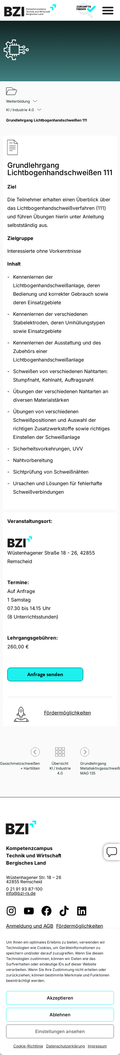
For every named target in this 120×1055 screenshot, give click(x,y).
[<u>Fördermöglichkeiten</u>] (21, 714)
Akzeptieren (60, 998)
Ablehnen (60, 1015)
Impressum (97, 1046)
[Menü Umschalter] (108, 10)
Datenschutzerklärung (65, 1046)
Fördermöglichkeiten (79, 926)
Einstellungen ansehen (60, 1031)
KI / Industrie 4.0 (20, 110)
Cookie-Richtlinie (28, 1046)
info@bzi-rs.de (21, 893)
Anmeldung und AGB (29, 926)
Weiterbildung (18, 101)
